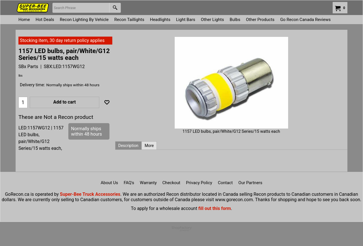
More (149, 145)
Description (128, 145)
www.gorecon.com (234, 199)
